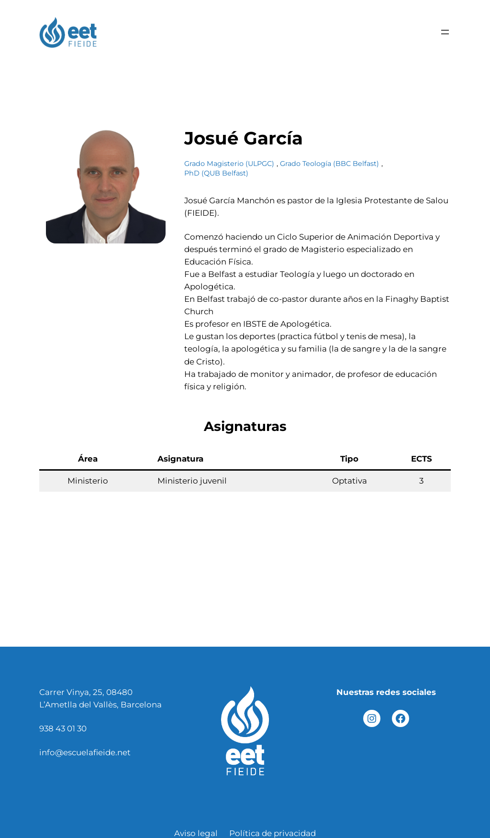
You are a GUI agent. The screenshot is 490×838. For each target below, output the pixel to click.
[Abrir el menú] (445, 32)
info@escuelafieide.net (85, 752)
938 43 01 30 (63, 728)
